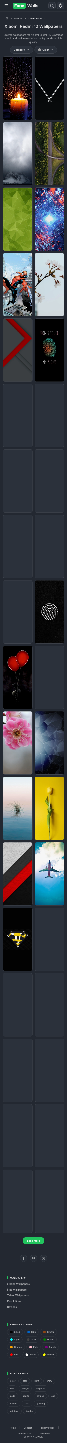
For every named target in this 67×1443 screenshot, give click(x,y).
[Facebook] (23, 1258)
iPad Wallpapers (17, 1289)
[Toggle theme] (60, 5)
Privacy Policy (47, 1427)
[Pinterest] (33, 1258)
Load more (33, 1240)
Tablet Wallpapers (18, 1295)
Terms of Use (24, 1433)
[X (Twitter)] (43, 1258)
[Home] (7, 18)
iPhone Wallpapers (18, 1283)
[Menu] (6, 5)
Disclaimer (44, 1433)
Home (13, 1427)
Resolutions (14, 1301)
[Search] (52, 5)
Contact (28, 1427)
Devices (18, 18)
